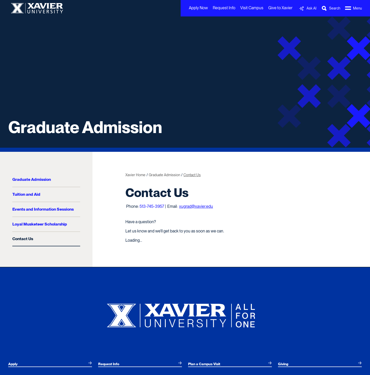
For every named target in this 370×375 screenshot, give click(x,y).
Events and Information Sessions (43, 209)
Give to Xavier (280, 7)
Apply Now (198, 7)
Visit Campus (251, 7)
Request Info (224, 7)
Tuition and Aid (26, 194)
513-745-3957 (152, 206)
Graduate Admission (85, 127)
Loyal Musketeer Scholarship (39, 224)
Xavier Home (135, 175)
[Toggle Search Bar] (330, 8)
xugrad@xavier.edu (196, 206)
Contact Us (22, 238)
